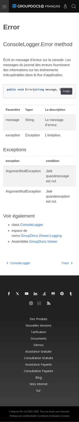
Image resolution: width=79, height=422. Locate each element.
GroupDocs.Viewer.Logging (41, 235)
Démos (38, 345)
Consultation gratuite (38, 358)
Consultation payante (38, 371)
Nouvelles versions (38, 325)
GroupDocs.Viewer (43, 241)
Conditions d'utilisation (48, 416)
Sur (38, 390)
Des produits (38, 319)
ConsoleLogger (31, 225)
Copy (66, 91)
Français (50, 6)
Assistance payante (38, 364)
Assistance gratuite (38, 351)
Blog (38, 377)
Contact (65, 416)
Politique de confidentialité (23, 416)
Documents (39, 338)
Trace (66, 263)
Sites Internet (38, 384)
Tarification (38, 332)
